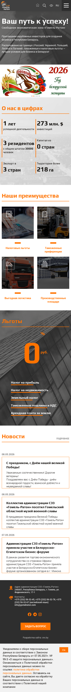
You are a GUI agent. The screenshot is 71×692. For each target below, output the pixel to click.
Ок (63, 649)
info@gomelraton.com (25, 604)
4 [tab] (36, 96)
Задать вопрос (35, 626)
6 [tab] (39, 96)
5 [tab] (37, 96)
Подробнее (62, 438)
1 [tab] (31, 96)
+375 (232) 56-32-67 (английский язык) (38, 601)
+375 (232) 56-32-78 (45, 599)
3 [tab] (34, 96)
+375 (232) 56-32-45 (24, 599)
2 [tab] (33, 96)
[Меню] (66, 5)
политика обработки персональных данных (21, 671)
